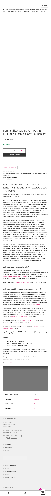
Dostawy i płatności (10, 465)
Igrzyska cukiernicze (10, 477)
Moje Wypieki (36, 304)
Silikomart (9, 179)
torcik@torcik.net (12, 438)
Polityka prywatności (11, 471)
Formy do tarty (6, 11)
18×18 (35, 403)
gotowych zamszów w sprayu (19, 316)
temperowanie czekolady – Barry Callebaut (15, 276)
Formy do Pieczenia (41, 9)
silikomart (11, 177)
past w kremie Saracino (28, 320)
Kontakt (7, 474)
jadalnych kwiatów (8, 328)
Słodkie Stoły (6, 175)
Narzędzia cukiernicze (30, 9)
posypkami (36, 326)
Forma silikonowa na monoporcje (17, 173)
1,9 (34, 408)
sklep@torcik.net (12, 432)
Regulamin (8, 468)
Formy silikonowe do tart (41, 173)
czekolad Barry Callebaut (22, 282)
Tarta (15, 177)
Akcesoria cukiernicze (18, 9)
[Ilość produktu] (14, 151)
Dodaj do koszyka (14, 154)
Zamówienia (8, 447)
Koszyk (7, 450)
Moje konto (8, 444)
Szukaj (25, 493)
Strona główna (8, 9)
